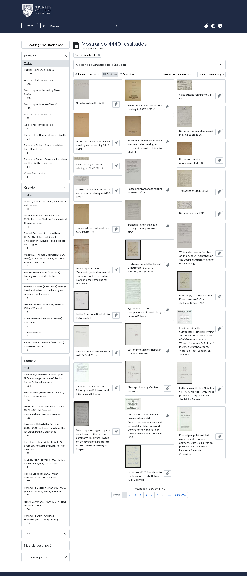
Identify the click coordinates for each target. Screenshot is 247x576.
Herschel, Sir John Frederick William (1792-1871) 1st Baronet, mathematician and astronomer (44, 412)
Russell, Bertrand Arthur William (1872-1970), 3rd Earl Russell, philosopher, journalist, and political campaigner (44, 240)
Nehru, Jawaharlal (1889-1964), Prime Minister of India (45, 505)
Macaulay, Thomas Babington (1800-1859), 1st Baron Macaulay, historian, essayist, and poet (45, 260)
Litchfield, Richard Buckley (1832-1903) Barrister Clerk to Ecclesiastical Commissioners (45, 221)
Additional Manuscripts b (38, 116)
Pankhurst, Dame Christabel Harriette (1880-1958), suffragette (43, 519)
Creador (30, 187)
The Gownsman (33, 334)
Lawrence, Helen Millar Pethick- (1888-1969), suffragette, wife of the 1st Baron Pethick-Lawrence (44, 429)
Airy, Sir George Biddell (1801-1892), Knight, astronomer (44, 396)
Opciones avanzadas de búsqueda (101, 65)
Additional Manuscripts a (38, 82)
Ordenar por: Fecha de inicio (178, 74)
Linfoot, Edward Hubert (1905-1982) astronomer (45, 205)
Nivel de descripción (38, 545)
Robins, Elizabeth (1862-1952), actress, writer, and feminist (41, 477)
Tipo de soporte (35, 557)
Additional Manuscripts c (38, 127)
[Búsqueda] (81, 25)
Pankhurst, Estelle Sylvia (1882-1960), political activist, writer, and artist (45, 491)
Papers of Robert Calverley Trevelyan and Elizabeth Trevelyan (45, 163)
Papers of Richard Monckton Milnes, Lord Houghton (44, 149)
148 (169, 495)
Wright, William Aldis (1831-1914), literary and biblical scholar (42, 276)
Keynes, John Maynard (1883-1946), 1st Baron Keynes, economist (44, 463)
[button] (206, 25)
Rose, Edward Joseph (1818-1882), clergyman (43, 322)
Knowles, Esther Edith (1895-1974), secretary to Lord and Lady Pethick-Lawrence (45, 447)
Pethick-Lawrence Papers (39, 72)
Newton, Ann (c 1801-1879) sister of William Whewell (44, 308)
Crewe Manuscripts (35, 175)
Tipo (27, 534)
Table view (127, 74)
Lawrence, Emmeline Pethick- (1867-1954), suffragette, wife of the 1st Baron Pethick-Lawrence (45, 380)
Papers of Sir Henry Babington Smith (45, 137)
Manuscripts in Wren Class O (40, 106)
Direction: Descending (210, 74)
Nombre (30, 361)
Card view (110, 74)
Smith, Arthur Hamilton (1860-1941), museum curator (44, 346)
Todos (28, 63)
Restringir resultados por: (45, 45)
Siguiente (180, 495)
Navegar (29, 25)
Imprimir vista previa (87, 74)
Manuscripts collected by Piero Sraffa (42, 94)
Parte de (30, 56)
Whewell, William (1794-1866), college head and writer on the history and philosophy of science (45, 292)
